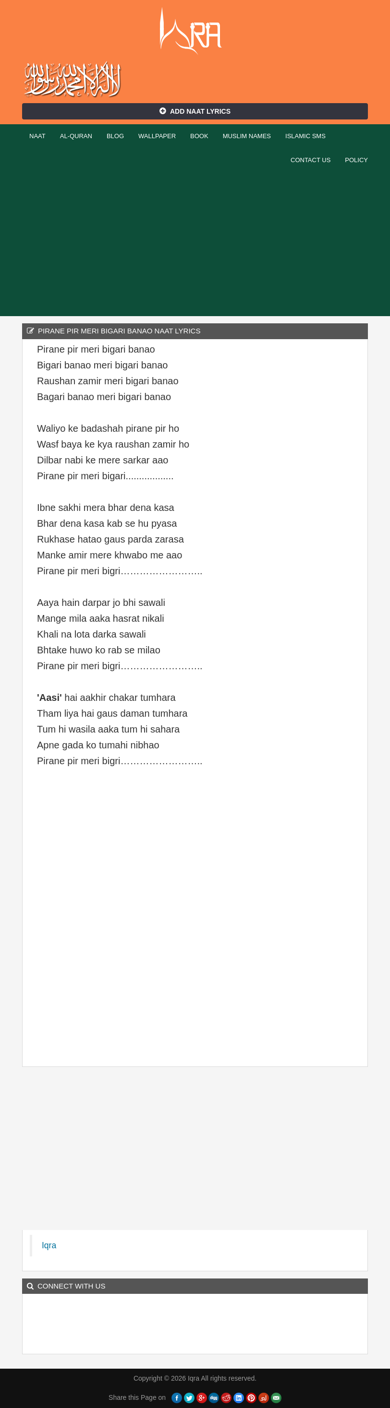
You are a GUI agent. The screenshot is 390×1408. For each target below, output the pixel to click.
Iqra (195, 31)
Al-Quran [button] (76, 136)
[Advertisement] (195, 244)
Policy (356, 160)
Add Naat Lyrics (195, 111)
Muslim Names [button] (247, 136)
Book (199, 136)
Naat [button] (37, 136)
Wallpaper (157, 136)
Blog (115, 136)
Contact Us (310, 160)
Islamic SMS (305, 136)
